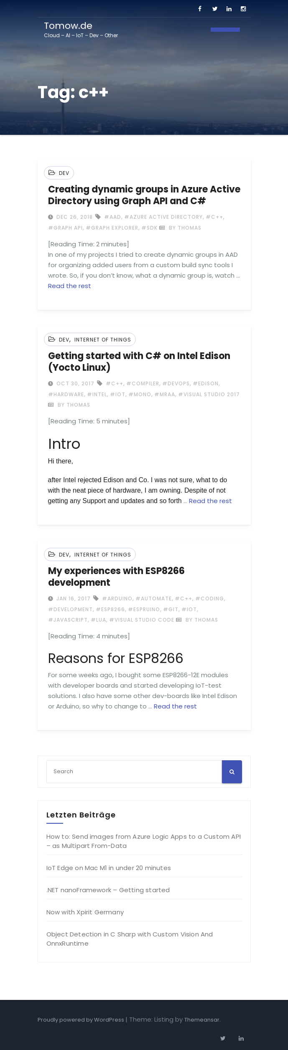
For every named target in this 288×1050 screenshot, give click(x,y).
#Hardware (66, 394)
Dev (64, 173)
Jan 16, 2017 (73, 598)
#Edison (206, 383)
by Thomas (180, 227)
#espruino (144, 609)
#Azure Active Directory (163, 216)
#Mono (139, 394)
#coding (209, 598)
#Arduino (117, 598)
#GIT (170, 609)
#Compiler (142, 383)
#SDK (149, 227)
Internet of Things (102, 339)
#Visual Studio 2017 (209, 394)
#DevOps (176, 383)
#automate (153, 598)
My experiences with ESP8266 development (116, 576)
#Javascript (68, 619)
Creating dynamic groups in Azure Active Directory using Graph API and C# (144, 195)
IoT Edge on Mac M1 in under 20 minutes (108, 867)
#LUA (98, 619)
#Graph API (65, 227)
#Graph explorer (112, 227)
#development (70, 609)
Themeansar (201, 1020)
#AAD (112, 216)
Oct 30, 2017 (74, 383)
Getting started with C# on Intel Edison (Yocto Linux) (139, 361)
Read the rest (69, 285)
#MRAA (164, 394)
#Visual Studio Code (141, 619)
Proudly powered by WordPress (81, 1020)
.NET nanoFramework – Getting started (108, 890)
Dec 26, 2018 (74, 216)
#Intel (97, 394)
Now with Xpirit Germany (85, 912)
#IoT (117, 394)
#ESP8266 (110, 609)
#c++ (214, 216)
